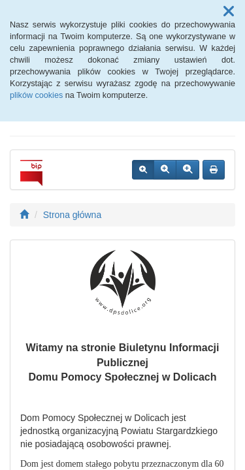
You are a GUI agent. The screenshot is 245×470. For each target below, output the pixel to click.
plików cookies (36, 95)
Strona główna (72, 215)
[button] (228, 12)
